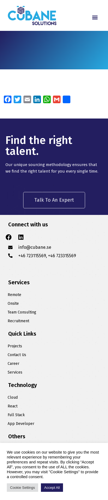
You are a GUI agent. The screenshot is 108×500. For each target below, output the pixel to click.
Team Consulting (22, 312)
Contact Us (17, 355)
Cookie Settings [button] (22, 488)
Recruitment (18, 321)
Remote (14, 294)
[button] (95, 17)
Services (15, 372)
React (12, 406)
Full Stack (16, 415)
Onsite (13, 303)
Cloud (13, 397)
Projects (15, 346)
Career (13, 363)
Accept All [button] (52, 488)
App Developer (21, 423)
